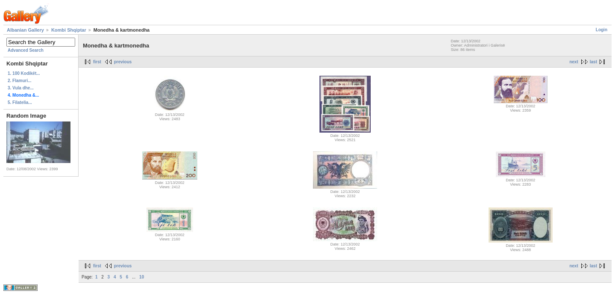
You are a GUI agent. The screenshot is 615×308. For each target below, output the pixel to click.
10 (141, 277)
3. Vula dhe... (21, 88)
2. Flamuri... (20, 80)
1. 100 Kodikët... (24, 73)
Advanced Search (26, 50)
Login (601, 29)
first (97, 61)
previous (123, 61)
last (593, 61)
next (573, 61)
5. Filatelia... (20, 102)
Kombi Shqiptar (68, 30)
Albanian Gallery (25, 30)
